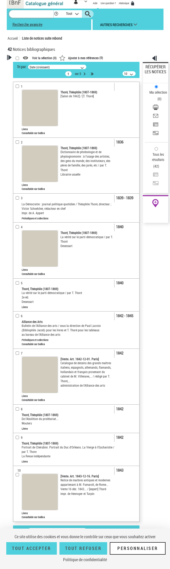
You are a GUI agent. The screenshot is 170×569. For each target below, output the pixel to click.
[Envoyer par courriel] (156, 117)
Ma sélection (158, 92)
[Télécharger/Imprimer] (156, 108)
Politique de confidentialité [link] (85, 559)
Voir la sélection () (44, 58)
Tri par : (22, 66)
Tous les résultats (158, 157)
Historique (124, 3)
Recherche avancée (27, 24)
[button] (56, 14)
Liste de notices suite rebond (42, 38)
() (81, 58)
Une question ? (108, 3)
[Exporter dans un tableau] (156, 126)
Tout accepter (31, 548)
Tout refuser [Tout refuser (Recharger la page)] (83, 548)
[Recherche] (31, 14)
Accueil (13, 38)
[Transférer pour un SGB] (156, 134)
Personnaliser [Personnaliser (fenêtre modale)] (137, 548)
